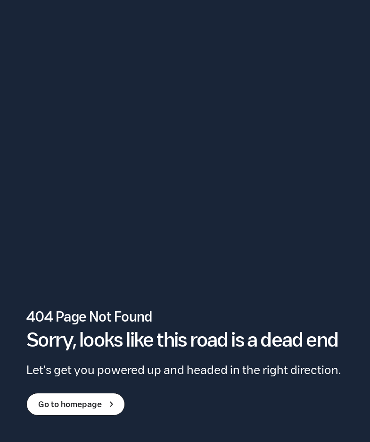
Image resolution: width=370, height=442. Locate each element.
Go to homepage (77, 404)
